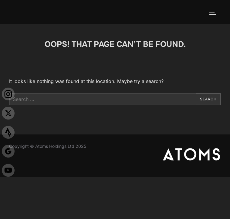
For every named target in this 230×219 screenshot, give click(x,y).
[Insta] (8, 95)
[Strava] (8, 133)
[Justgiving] (8, 152)
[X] (8, 114)
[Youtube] (8, 171)
